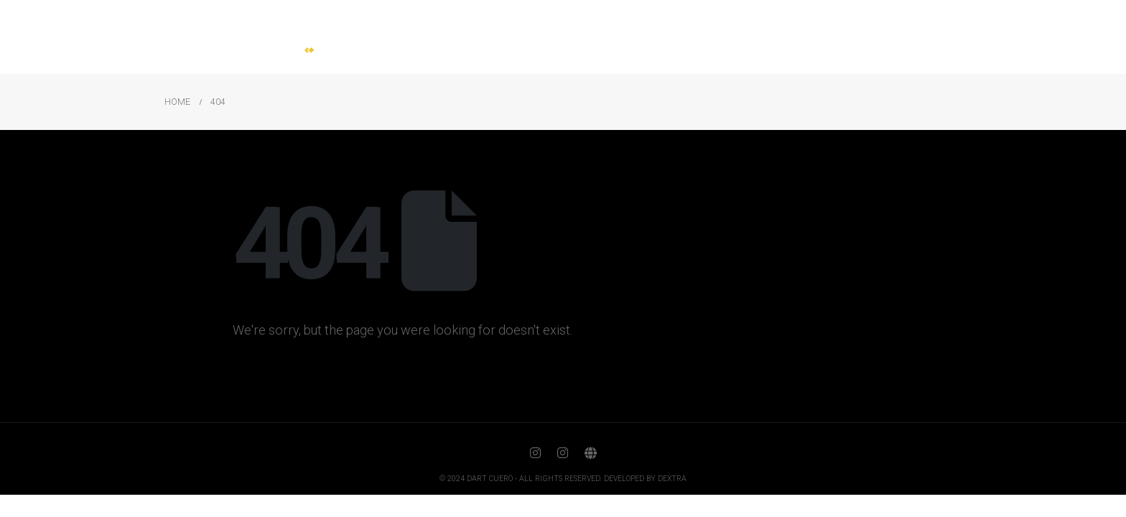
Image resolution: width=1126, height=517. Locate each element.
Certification (834, 37)
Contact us (920, 37)
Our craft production (721, 37)
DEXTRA (672, 478)
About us (619, 37)
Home (556, 37)
